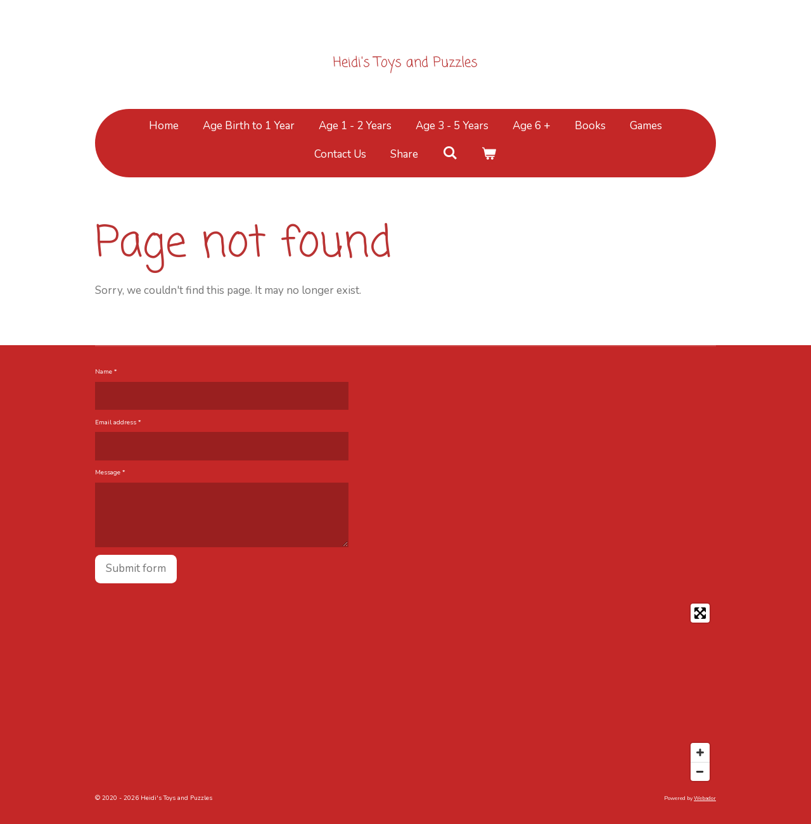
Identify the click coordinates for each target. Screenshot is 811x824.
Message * (110, 472)
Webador (705, 798)
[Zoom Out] (700, 771)
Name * (106, 371)
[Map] (405, 692)
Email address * (118, 421)
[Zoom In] (700, 752)
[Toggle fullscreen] (700, 613)
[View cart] (489, 154)
